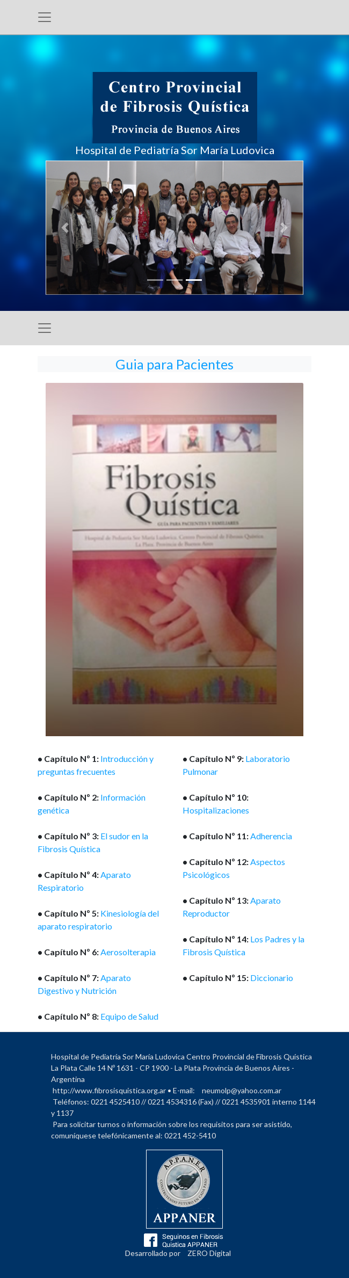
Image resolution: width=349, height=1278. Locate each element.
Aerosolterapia (128, 952)
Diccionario (271, 977)
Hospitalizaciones (216, 810)
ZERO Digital (209, 1253)
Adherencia (271, 836)
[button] (65, 228)
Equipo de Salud (129, 1016)
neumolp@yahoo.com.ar (241, 1090)
